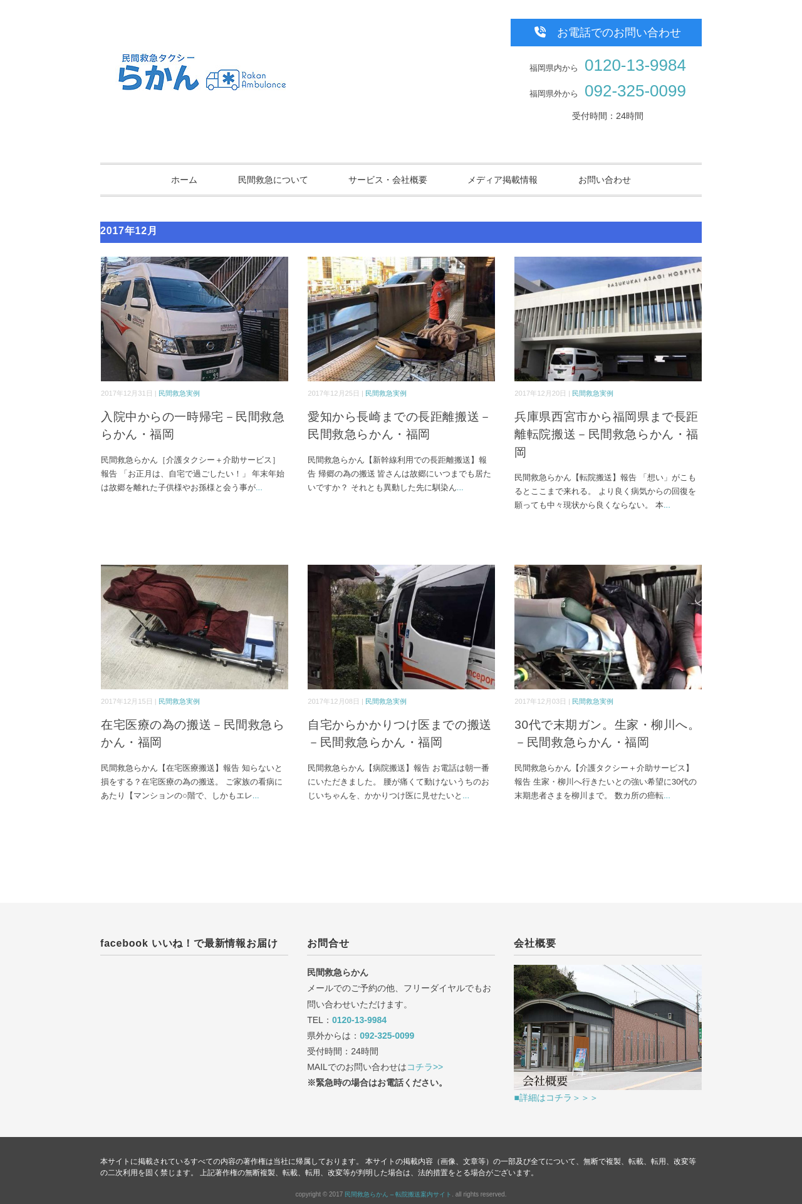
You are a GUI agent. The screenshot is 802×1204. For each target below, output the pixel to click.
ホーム (184, 180)
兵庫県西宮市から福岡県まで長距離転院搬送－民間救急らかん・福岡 (606, 434)
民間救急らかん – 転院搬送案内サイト (398, 1194)
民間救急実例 (179, 393)
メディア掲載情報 (502, 180)
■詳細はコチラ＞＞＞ (556, 1098)
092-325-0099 (635, 90)
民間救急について (273, 180)
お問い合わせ (604, 180)
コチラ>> (425, 1067)
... (259, 487)
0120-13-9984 (635, 65)
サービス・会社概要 (387, 180)
